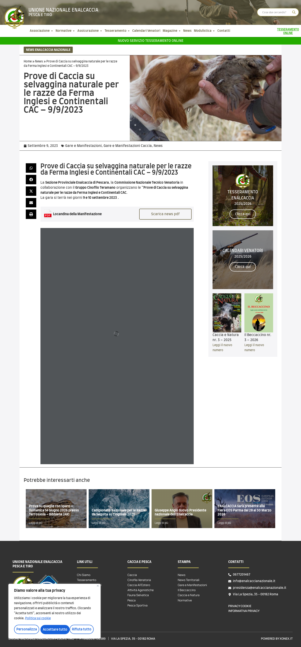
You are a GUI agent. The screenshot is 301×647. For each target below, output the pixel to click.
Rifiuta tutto (52, 629)
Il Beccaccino (187, 590)
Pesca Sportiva (137, 605)
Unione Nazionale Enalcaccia (63, 10)
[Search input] (276, 12)
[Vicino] (98, 586)
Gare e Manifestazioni (83, 146)
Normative (185, 600)
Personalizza (26, 629)
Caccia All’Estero (138, 585)
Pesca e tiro (40, 15)
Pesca (131, 600)
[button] (31, 168)
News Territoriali (188, 580)
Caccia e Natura (189, 595)
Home (28, 61)
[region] (54, 611)
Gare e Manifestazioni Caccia (128, 146)
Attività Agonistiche (140, 590)
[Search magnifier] (294, 12)
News (39, 61)
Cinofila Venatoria (139, 580)
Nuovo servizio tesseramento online (150, 40)
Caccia (132, 575)
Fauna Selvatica (138, 595)
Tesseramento (86, 580)
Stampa (184, 562)
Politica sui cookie (38, 619)
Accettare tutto (80, 629)
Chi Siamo (83, 575)
